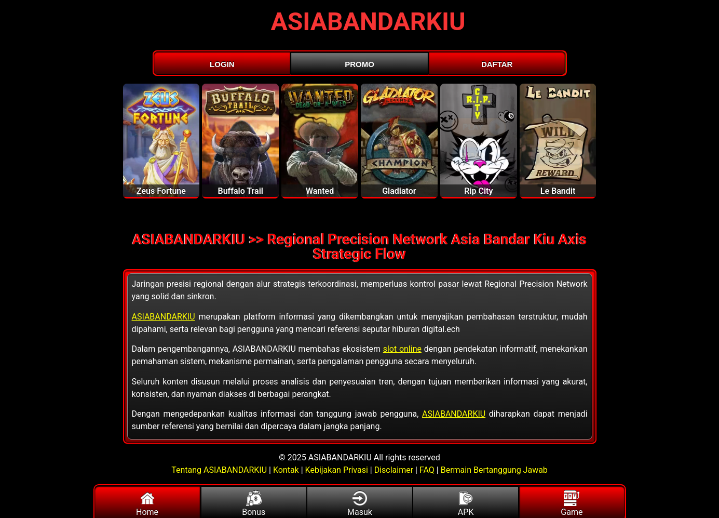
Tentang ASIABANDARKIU (220, 470)
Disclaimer (393, 470)
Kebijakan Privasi (336, 470)
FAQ (427, 470)
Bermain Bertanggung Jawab (494, 470)
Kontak (286, 470)
